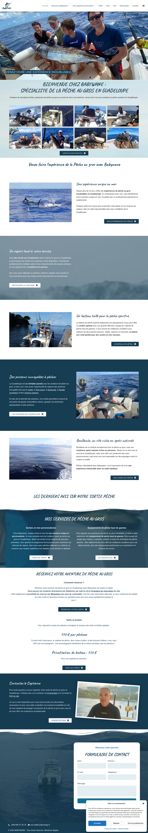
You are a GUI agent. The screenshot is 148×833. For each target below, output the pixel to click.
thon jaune (40, 390)
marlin (30, 390)
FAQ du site (14, 696)
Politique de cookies (110, 828)
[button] (143, 803)
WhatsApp (55, 594)
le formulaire (52, 693)
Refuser (116, 823)
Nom (79, 761)
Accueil (45, 6)
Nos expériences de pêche (84, 6)
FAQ (107, 6)
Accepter (97, 823)
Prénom (111, 761)
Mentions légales (123, 828)
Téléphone (112, 772)
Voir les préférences (135, 823)
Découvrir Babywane (60, 6)
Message (81, 784)
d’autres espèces (32, 393)
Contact (135, 6)
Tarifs (100, 6)
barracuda (52, 390)
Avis (114, 6)
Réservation (124, 6)
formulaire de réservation (102, 591)
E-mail (80, 772)
